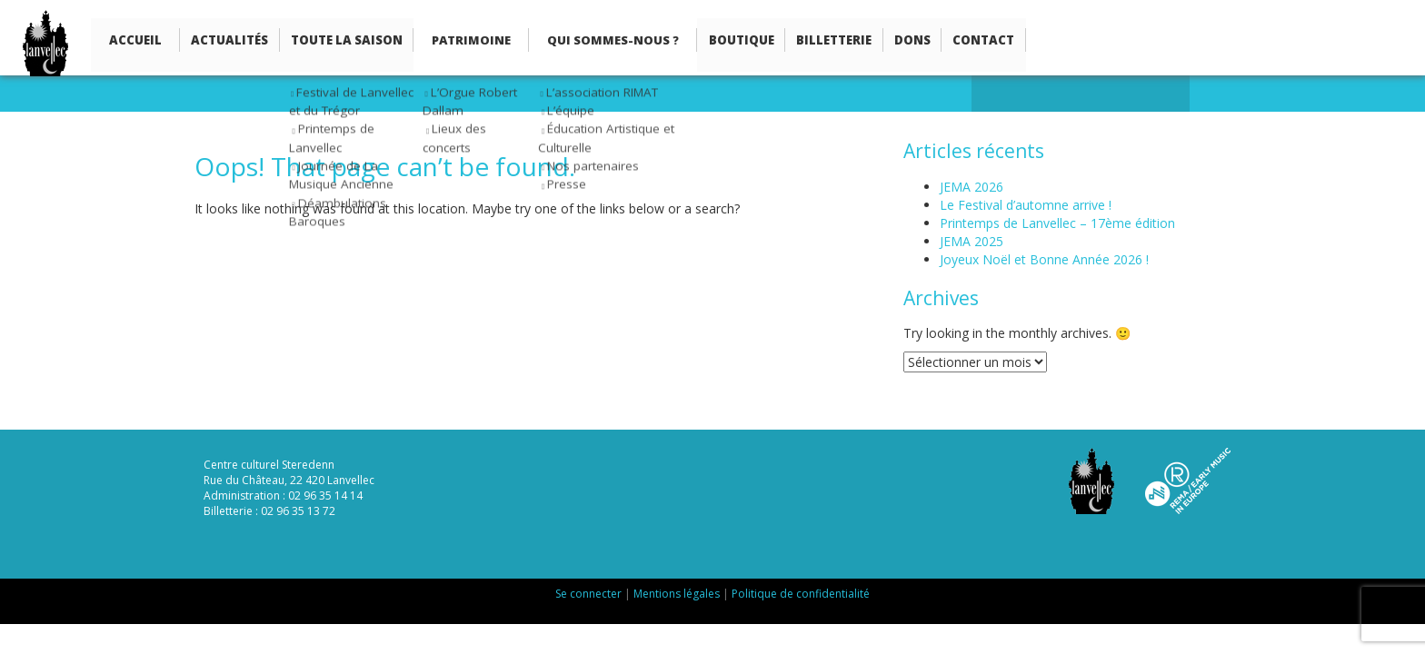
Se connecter (588, 593)
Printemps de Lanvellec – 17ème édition (1057, 223)
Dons (889, 42)
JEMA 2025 (971, 241)
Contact (955, 42)
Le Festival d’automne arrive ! (1025, 204)
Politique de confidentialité (801, 593)
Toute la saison (337, 42)
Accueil (135, 42)
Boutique (726, 42)
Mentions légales (676, 593)
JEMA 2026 (971, 186)
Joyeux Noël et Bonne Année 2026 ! (1044, 259)
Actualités (226, 42)
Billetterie (814, 42)
